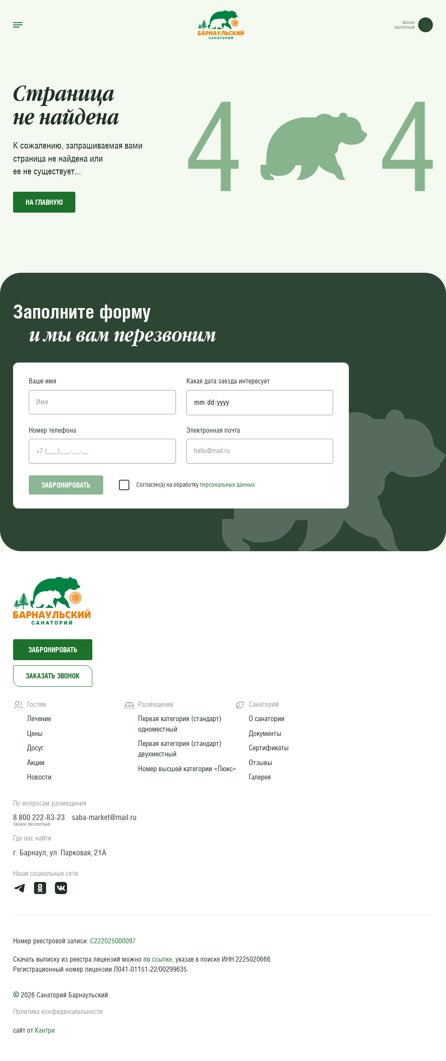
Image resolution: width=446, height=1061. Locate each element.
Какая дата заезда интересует (228, 381)
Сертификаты (269, 747)
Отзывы (260, 762)
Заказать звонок (53, 676)
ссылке (162, 959)
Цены (35, 733)
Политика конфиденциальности (58, 1011)
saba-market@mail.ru (104, 817)
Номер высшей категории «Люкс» (187, 768)
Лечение (39, 718)
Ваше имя (42, 381)
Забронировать (66, 485)
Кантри (45, 1030)
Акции (35, 762)
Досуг (35, 747)
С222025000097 (113, 941)
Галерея (260, 777)
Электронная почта (213, 430)
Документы (265, 733)
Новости (39, 777)
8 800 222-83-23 (39, 817)
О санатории (266, 718)
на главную (44, 202)
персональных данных (227, 484)
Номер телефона (52, 430)
